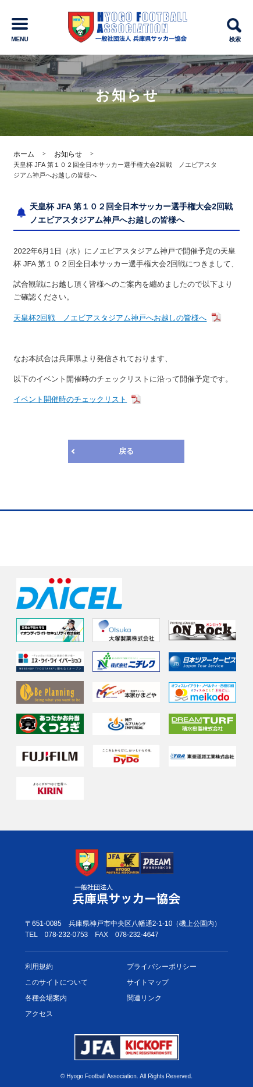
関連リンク (144, 998)
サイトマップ (148, 982)
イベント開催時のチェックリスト (70, 399)
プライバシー (162, 966)
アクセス (39, 1014)
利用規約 (39, 967)
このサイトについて (56, 982)
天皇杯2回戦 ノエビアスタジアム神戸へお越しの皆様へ (109, 317)
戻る (126, 451)
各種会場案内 (46, 998)
